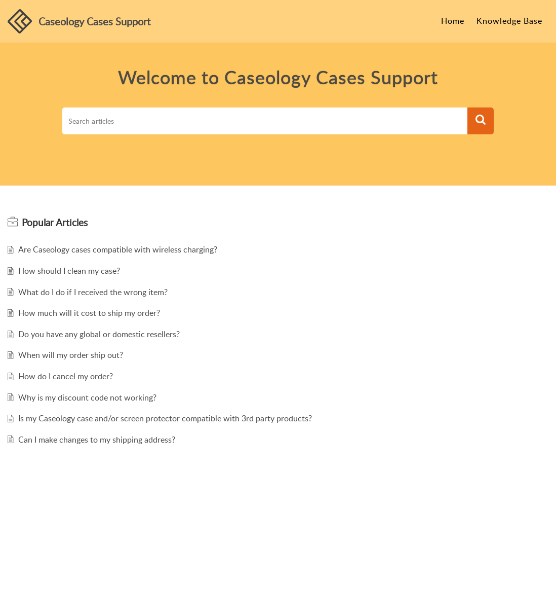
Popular (55, 222)
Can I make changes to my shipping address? (96, 439)
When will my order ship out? (70, 354)
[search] (264, 121)
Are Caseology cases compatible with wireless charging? (117, 249)
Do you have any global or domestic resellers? (99, 334)
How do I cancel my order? (65, 376)
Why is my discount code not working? (87, 397)
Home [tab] (452, 20)
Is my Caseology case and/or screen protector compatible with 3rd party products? (165, 418)
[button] (480, 121)
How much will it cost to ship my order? (89, 312)
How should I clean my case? (69, 270)
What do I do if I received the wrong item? (93, 292)
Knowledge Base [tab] (509, 20)
